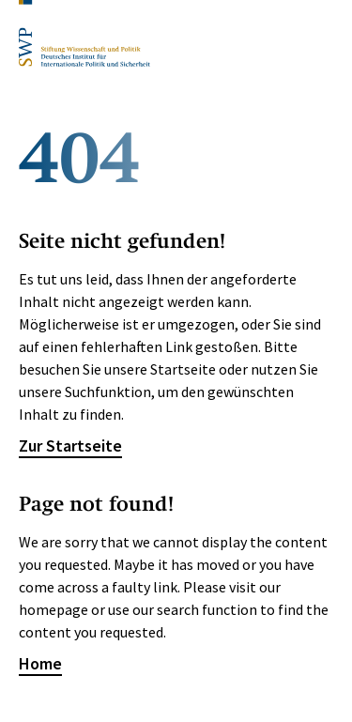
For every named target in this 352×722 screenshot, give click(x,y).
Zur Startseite (70, 445)
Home (40, 663)
